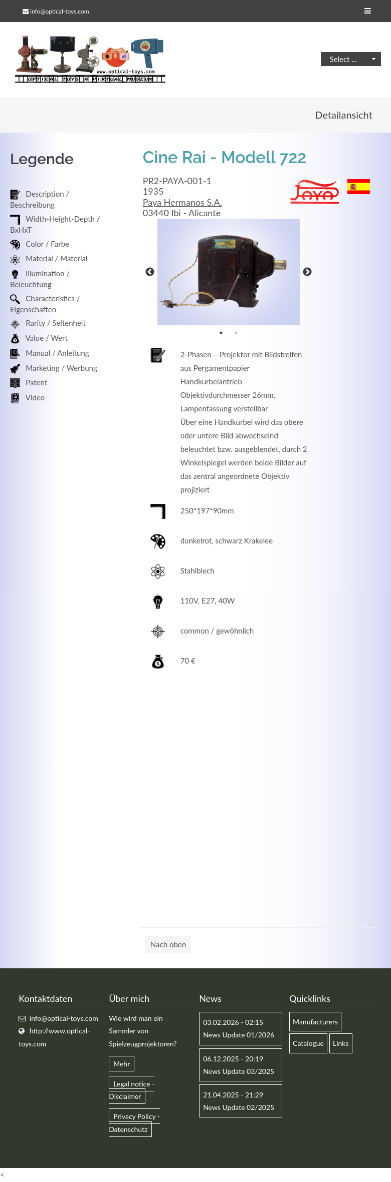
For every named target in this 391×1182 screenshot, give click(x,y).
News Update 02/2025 (238, 1107)
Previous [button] (150, 272)
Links (341, 1043)
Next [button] (307, 272)
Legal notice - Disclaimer (131, 1089)
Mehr (121, 1063)
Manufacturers (315, 1021)
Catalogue (308, 1043)
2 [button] (236, 333)
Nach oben (168, 944)
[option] (228, 272)
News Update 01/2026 (238, 1034)
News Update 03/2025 (238, 1071)
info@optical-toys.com (59, 11)
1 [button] (221, 333)
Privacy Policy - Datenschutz (134, 1122)
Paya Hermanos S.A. (182, 202)
